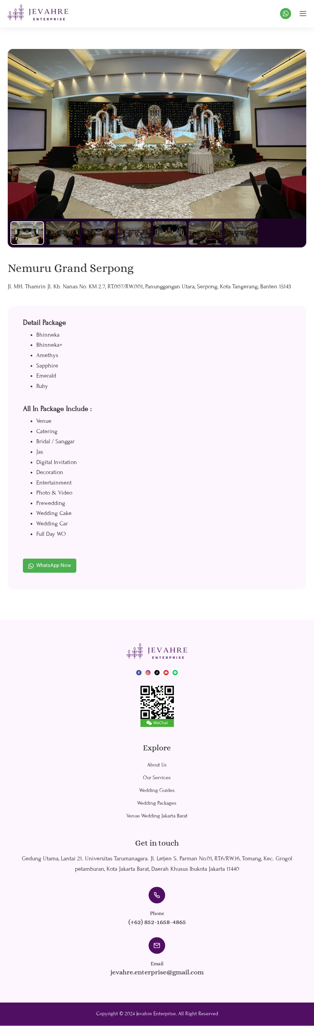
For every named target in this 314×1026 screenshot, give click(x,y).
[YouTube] (166, 673)
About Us (157, 764)
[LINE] (175, 673)
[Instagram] (148, 673)
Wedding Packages (157, 803)
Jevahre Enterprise (156, 1014)
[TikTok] (157, 673)
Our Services (157, 777)
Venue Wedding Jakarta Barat (157, 815)
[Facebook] (139, 673)
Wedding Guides (157, 790)
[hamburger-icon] (303, 13)
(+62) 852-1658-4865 (157, 922)
